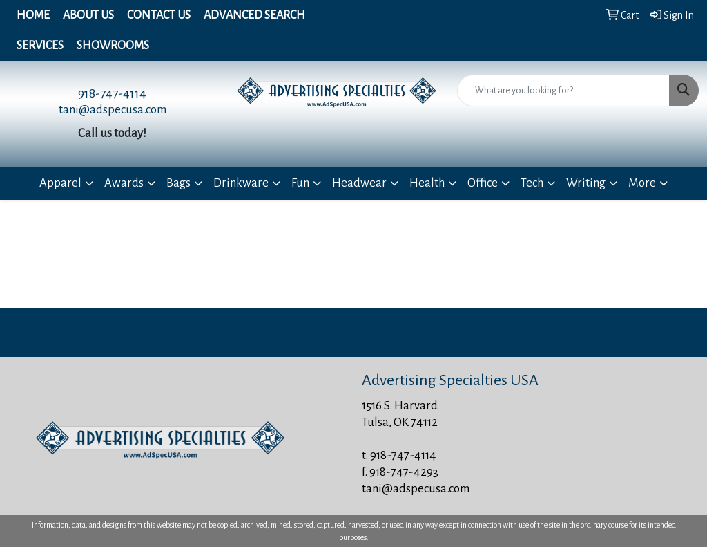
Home (33, 15)
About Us (88, 15)
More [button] (642, 182)
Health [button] (427, 182)
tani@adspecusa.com (112, 109)
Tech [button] (532, 182)
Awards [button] (124, 182)
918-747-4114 (112, 93)
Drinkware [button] (241, 182)
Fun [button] (300, 182)
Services (40, 45)
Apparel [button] (60, 182)
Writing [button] (586, 182)
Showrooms (113, 45)
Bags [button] (178, 182)
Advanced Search (254, 15)
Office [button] (482, 182)
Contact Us (159, 15)
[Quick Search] (563, 90)
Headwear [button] (359, 182)
